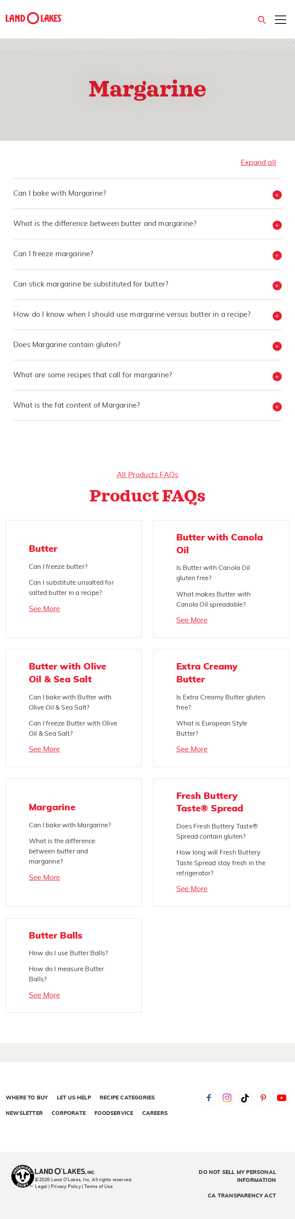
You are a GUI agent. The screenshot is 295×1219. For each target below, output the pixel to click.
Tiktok (245, 1097)
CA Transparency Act (242, 1196)
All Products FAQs (147, 475)
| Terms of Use (97, 1186)
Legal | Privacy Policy (57, 1186)
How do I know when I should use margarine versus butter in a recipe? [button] (132, 314)
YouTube (281, 1097)
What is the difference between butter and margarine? (62, 851)
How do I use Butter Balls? (68, 953)
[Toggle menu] (280, 20)
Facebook (208, 1097)
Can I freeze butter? (58, 567)
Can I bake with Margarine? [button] (59, 193)
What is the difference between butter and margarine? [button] (104, 223)
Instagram (226, 1097)
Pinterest (263, 1097)
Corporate (69, 1113)
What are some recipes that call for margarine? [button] (92, 375)
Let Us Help (74, 1098)
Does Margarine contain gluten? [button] (66, 345)
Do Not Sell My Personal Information (237, 1176)
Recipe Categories (127, 1098)
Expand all (258, 163)
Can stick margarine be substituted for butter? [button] (90, 284)
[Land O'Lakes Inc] (68, 1172)
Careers (155, 1113)
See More (44, 609)
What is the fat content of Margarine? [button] (76, 405)
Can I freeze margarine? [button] (53, 254)
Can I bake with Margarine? (70, 825)
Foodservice (113, 1113)
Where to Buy (27, 1098)
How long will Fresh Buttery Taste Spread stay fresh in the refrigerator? (220, 862)
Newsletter (24, 1113)
